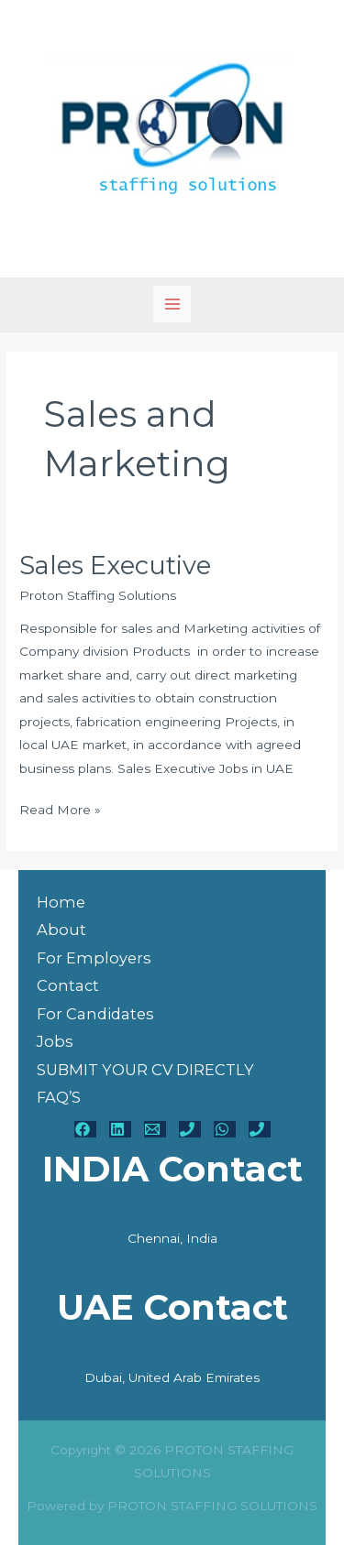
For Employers (94, 958)
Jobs (55, 1041)
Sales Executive (115, 565)
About (61, 929)
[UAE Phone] (260, 1129)
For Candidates (95, 1014)
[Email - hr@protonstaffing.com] (155, 1129)
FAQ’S (59, 1097)
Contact (68, 985)
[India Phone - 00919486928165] (190, 1129)
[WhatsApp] (225, 1129)
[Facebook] (85, 1129)
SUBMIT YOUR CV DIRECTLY (145, 1070)
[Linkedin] (120, 1129)
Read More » (60, 808)
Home (61, 902)
